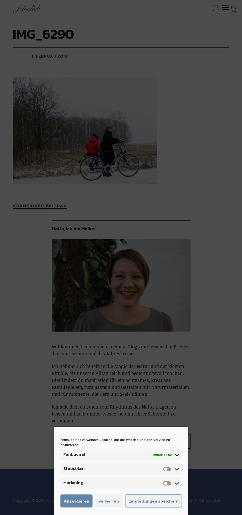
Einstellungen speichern (153, 501)
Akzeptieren (76, 501)
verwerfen (109, 501)
